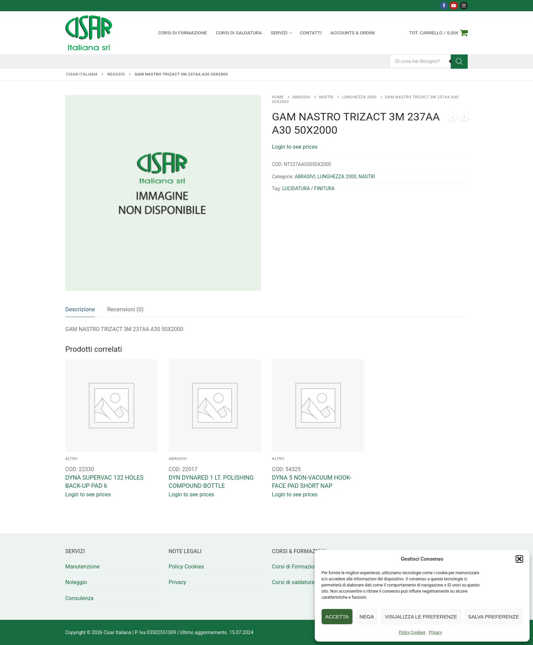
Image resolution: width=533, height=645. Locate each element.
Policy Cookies (412, 632)
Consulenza (79, 598)
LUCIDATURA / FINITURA (308, 188)
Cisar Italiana (82, 74)
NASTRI (326, 97)
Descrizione (80, 309)
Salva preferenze (493, 616)
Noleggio (76, 582)
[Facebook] (444, 6)
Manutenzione (82, 566)
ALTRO (71, 458)
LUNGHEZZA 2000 (359, 97)
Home (278, 97)
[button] (519, 559)
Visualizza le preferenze (421, 616)
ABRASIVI (301, 97)
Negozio (116, 74)
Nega (367, 616)
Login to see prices (294, 147)
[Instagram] (464, 6)
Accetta (337, 616)
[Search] (459, 61)
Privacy (435, 632)
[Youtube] (454, 6)
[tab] (80, 309)
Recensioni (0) (125, 309)
